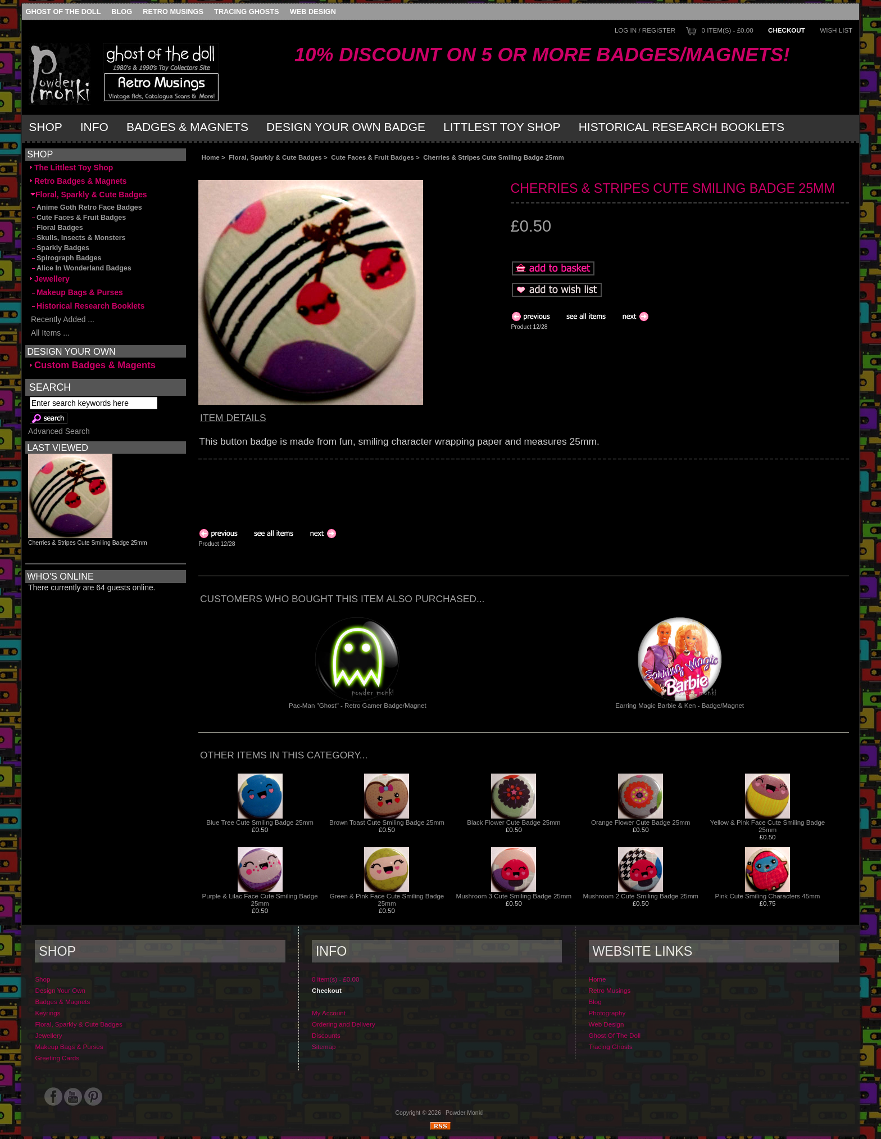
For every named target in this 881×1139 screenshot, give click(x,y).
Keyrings (47, 1012)
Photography (607, 1012)
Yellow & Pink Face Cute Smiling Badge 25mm (767, 826)
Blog (121, 11)
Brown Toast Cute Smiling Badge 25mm (386, 822)
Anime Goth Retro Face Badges (86, 207)
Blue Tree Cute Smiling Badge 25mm (260, 822)
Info (94, 126)
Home (211, 157)
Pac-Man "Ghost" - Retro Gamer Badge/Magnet (357, 705)
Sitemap (324, 1046)
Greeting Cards (57, 1057)
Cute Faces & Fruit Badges (372, 157)
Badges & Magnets (187, 126)
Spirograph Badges (65, 258)
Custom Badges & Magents (93, 365)
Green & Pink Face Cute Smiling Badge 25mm (387, 899)
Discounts (326, 1035)
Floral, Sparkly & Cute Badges (275, 157)
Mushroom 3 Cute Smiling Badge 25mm (514, 896)
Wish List (836, 30)
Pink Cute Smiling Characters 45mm (767, 896)
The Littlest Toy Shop (71, 167)
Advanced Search (59, 431)
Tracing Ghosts (246, 11)
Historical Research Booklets (681, 126)
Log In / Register (645, 30)
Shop (45, 126)
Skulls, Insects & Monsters (78, 238)
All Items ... (50, 332)
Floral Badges (56, 228)
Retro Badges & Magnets (78, 181)
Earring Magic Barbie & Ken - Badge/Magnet (679, 705)
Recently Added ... (62, 319)
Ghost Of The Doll (63, 11)
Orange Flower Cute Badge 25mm (641, 822)
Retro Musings (173, 11)
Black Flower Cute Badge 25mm (513, 822)
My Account (329, 1012)
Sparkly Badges (59, 248)
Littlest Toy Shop (502, 126)
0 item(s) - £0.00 (727, 30)
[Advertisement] (324, 170)
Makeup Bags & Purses (76, 292)
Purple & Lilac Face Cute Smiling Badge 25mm (259, 899)
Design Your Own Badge (345, 126)
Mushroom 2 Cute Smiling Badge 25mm (640, 896)
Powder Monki (464, 1113)
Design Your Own (60, 990)
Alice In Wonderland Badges (80, 268)
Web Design (313, 11)
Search (50, 387)
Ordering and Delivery (343, 1024)
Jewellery (50, 278)
